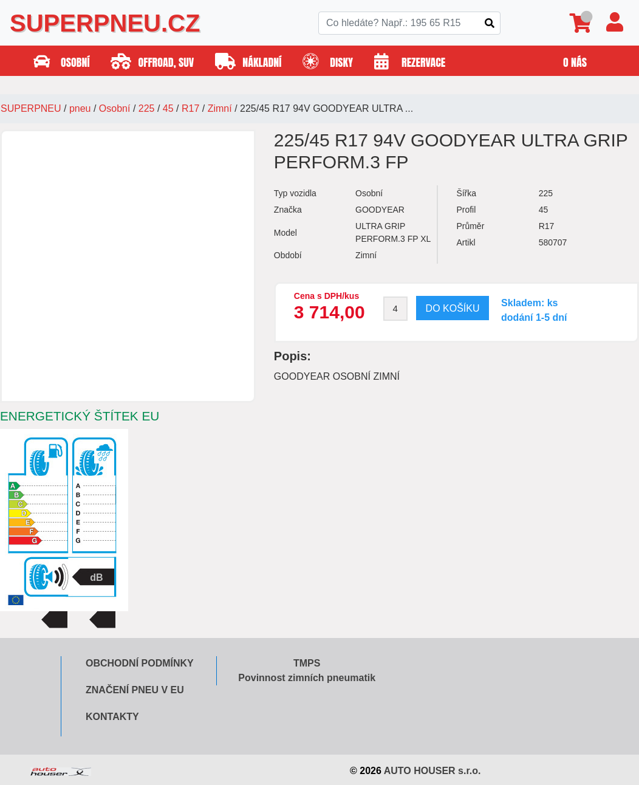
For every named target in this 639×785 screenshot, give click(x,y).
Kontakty (112, 716)
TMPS (306, 663)
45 (168, 108)
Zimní (220, 108)
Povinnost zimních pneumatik (306, 678)
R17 (190, 108)
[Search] (409, 23)
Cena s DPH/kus (326, 296)
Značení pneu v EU (135, 690)
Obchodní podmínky (140, 663)
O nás (575, 62)
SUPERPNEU (31, 108)
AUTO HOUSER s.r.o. (432, 771)
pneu (80, 108)
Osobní (115, 108)
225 (146, 108)
